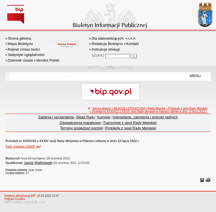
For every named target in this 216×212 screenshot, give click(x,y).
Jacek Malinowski (38, 163)
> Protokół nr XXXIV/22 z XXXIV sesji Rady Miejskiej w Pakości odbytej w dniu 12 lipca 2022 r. (149, 111)
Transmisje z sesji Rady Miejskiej (129, 123)
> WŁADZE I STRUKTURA (128, 108)
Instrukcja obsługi (105, 49)
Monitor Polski (47, 60)
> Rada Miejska (155, 108)
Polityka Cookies (14, 198)
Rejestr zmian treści (24, 49)
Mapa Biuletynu (20, 44)
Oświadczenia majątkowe (80, 123)
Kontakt (132, 44)
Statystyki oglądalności (26, 55)
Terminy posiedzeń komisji (81, 128)
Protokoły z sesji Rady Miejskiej (130, 128)
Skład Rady (85, 117)
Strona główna (19, 38)
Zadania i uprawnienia (56, 117)
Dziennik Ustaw (20, 60)
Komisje (103, 117)
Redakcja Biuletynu (107, 44)
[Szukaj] (133, 56)
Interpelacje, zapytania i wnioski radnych (145, 117)
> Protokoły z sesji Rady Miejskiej (187, 108)
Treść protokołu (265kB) (24, 146)
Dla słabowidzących (107, 38)
